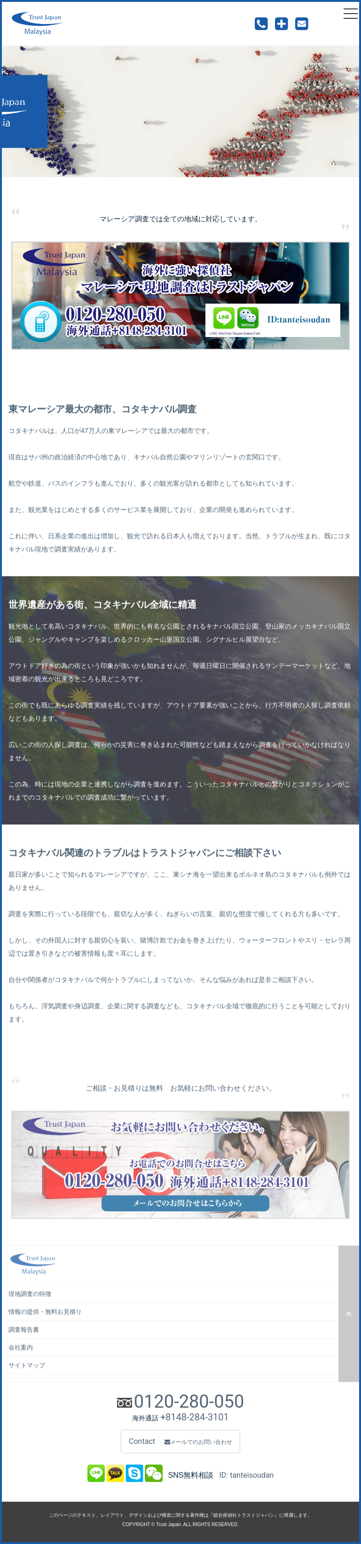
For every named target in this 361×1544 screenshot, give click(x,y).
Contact (180, 1441)
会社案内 (20, 1360)
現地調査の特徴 (29, 1307)
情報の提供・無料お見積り (45, 1325)
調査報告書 (23, 1343)
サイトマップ (26, 1378)
